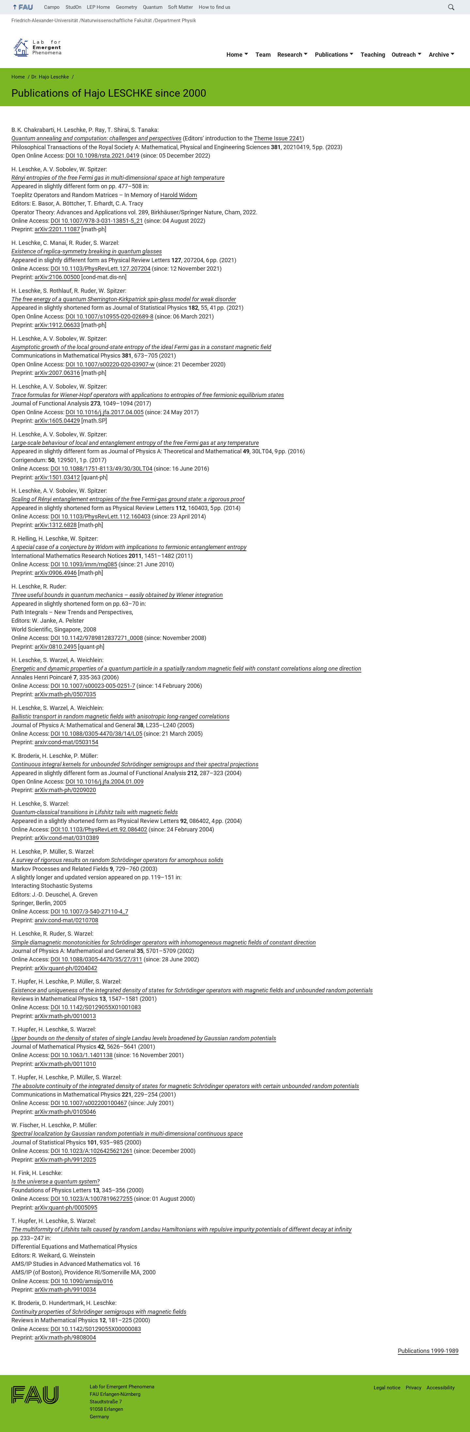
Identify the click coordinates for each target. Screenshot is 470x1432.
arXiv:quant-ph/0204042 (66, 968)
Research (289, 54)
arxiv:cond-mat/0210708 (66, 920)
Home (235, 54)
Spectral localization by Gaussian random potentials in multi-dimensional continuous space (127, 1133)
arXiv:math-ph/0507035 (65, 694)
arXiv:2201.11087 (57, 229)
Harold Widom (178, 195)
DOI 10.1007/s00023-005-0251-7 (93, 686)
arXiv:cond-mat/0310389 (67, 838)
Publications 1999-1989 (428, 1351)
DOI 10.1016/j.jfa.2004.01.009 (105, 781)
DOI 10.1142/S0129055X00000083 (96, 1329)
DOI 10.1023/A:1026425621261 (92, 1151)
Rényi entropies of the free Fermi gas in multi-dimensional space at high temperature (118, 178)
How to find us (214, 7)
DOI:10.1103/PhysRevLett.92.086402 (99, 829)
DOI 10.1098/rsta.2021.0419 (102, 155)
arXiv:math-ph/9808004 (65, 1337)
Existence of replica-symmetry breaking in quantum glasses (86, 251)
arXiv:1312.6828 (56, 525)
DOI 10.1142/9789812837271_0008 (97, 638)
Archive (439, 54)
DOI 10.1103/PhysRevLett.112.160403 (100, 516)
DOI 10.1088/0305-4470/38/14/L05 (96, 733)
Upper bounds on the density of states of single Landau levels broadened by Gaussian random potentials (143, 1038)
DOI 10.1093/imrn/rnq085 (84, 564)
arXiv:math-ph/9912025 (65, 1159)
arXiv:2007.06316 (57, 373)
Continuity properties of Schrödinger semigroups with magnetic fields (98, 1312)
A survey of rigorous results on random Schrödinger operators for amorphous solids (117, 860)
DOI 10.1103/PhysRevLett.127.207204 (100, 268)
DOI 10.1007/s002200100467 (89, 1103)
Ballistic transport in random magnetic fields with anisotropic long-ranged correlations (120, 716)
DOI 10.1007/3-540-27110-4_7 (89, 911)
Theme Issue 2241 (278, 138)
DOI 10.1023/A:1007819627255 (92, 1199)
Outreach (404, 54)
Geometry (126, 7)
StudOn (73, 7)
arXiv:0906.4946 (56, 573)
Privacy (413, 1388)
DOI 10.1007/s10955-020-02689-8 (109, 316)
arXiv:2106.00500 (57, 277)
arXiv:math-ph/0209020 (65, 790)
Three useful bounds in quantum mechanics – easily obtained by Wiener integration (117, 595)
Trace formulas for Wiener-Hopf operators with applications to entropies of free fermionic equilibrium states (147, 395)
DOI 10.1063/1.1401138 (82, 1055)
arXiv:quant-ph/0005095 (66, 1207)
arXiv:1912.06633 (57, 325)
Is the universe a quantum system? (55, 1181)
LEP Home (98, 7)
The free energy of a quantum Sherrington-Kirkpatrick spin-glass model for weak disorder (123, 299)
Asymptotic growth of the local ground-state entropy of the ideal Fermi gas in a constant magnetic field (141, 347)
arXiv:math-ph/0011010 (65, 1064)
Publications (331, 54)
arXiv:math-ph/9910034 (65, 1289)
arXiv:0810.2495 (56, 647)
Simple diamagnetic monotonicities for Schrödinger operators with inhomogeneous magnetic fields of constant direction (163, 942)
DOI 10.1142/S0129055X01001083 (96, 1007)
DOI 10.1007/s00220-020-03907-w (110, 364)
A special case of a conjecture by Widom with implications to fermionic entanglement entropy (128, 547)
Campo (52, 7)
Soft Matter (180, 7)
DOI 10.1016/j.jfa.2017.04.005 (105, 412)
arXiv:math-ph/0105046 (65, 1112)
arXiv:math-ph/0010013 (65, 1016)
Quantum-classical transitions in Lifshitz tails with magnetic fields (94, 812)
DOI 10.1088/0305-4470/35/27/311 (96, 959)
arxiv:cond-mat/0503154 (66, 742)
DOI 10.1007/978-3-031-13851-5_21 (97, 221)
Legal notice (387, 1388)
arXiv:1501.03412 (57, 477)
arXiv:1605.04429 (57, 421)
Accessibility (441, 1388)
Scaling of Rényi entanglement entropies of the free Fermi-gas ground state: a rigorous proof (127, 499)
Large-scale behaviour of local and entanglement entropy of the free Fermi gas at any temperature (135, 443)
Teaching (373, 54)
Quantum (153, 7)
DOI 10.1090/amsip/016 (82, 1281)
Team (263, 54)
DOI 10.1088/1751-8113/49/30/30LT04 (101, 468)
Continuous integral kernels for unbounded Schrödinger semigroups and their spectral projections (134, 764)
